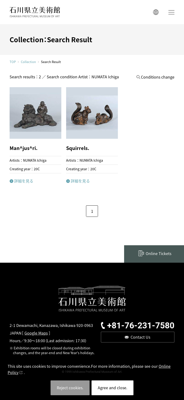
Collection (28, 62)
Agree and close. (112, 387)
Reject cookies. (70, 387)
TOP (13, 61)
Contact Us (140, 337)
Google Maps (36, 333)
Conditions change (157, 77)
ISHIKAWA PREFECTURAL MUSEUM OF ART (35, 12)
